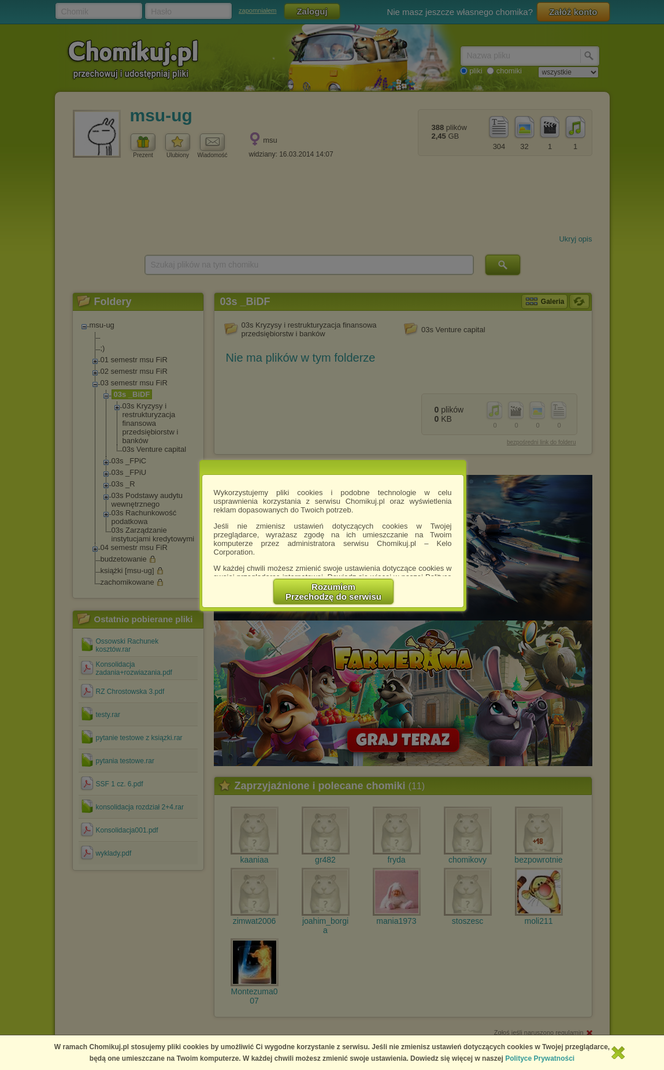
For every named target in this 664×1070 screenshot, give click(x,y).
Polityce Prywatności (539, 1058)
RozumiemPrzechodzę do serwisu (333, 591)
